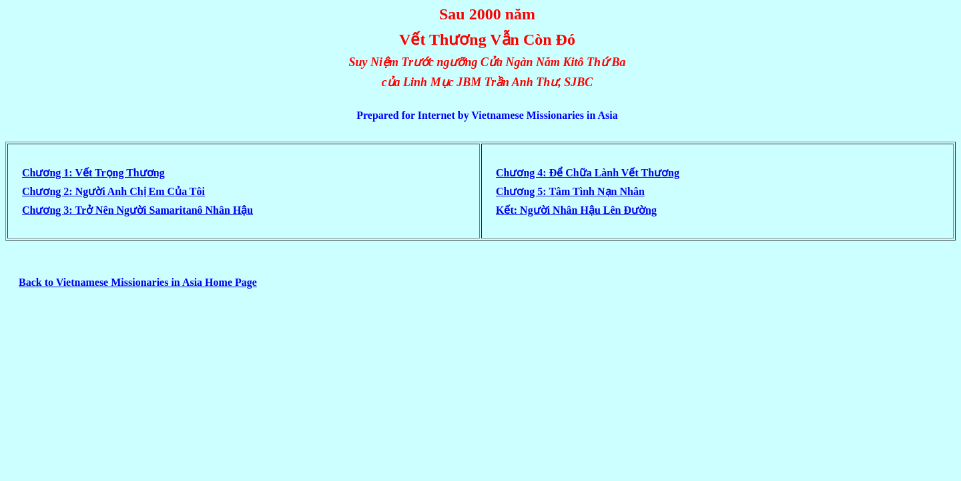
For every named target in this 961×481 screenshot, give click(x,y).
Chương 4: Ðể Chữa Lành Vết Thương (587, 172)
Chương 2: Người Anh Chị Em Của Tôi (113, 191)
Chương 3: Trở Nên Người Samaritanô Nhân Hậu (137, 210)
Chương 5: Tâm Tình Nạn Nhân (570, 191)
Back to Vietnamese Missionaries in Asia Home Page (138, 282)
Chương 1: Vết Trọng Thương (93, 172)
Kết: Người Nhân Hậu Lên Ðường (576, 210)
